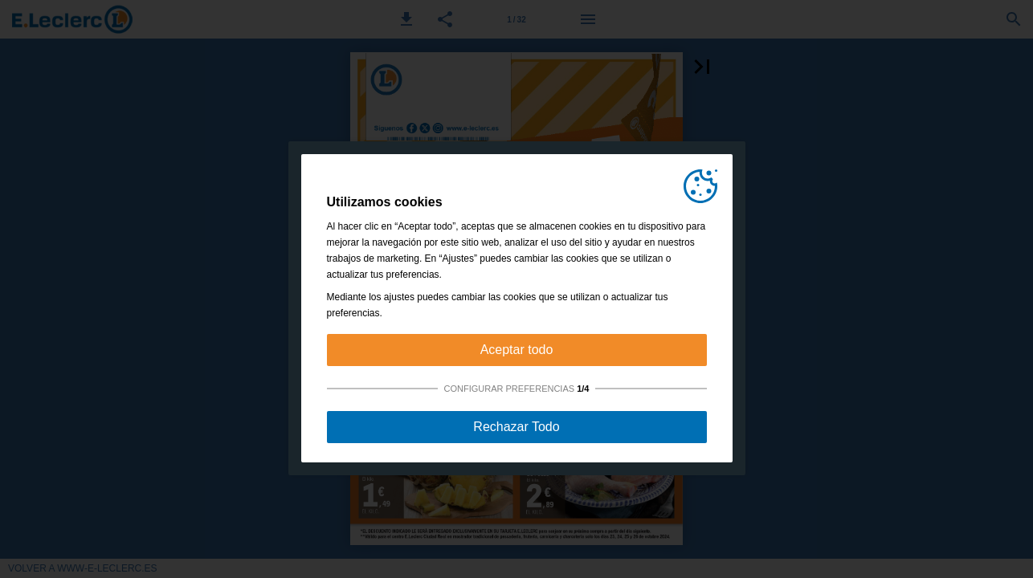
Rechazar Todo (516, 427)
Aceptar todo (516, 349)
